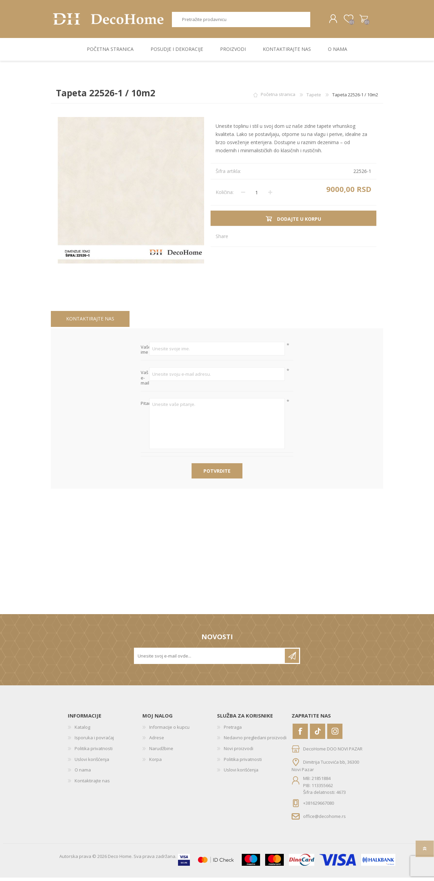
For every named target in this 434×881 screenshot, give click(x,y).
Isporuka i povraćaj (94, 741)
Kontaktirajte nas (90, 322)
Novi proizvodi (238, 752)
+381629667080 (318, 806)
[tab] (90, 322)
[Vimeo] (317, 734)
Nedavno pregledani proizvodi (255, 741)
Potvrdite (217, 474)
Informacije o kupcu (169, 730)
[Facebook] (300, 734)
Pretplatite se (292, 659)
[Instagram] (334, 734)
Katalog (82, 730)
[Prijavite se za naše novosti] (210, 659)
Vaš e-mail (145, 381)
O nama (83, 773)
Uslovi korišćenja (92, 762)
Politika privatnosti (94, 752)
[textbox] (238, 21)
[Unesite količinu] (257, 196)
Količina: (225, 195)
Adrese (156, 741)
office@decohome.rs (324, 819)
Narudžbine (161, 752)
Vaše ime (145, 353)
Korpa (356, 20)
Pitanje (145, 406)
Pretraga (311, 21)
